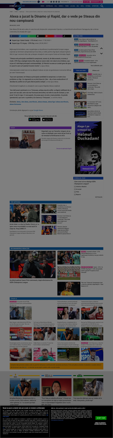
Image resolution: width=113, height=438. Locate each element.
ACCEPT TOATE (101, 418)
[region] (56, 421)
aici (4, 427)
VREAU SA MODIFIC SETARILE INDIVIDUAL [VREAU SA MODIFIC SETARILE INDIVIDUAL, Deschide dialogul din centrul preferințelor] (100, 423)
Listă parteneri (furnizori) (57, 420)
